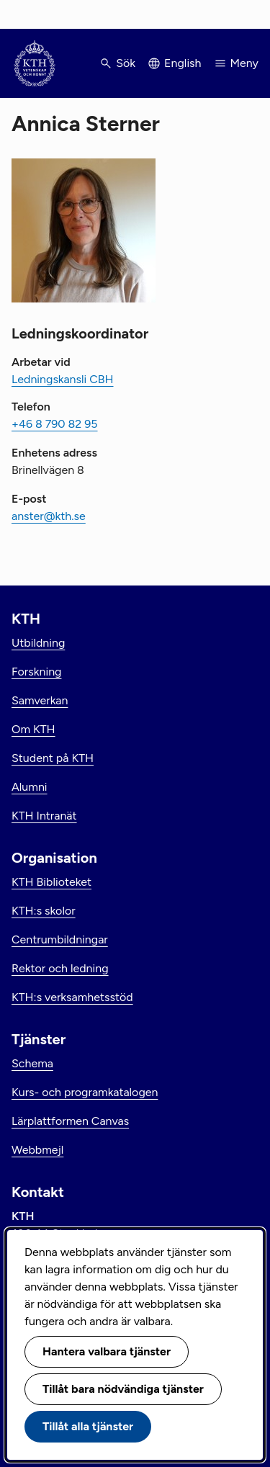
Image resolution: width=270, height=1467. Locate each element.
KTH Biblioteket (51, 882)
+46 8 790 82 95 (55, 424)
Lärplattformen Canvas (70, 1121)
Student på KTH (53, 758)
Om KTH (33, 729)
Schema (32, 1063)
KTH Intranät (44, 815)
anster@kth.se (49, 516)
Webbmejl (37, 1150)
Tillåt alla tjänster (87, 1426)
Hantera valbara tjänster (106, 1351)
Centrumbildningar (60, 939)
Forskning (36, 671)
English (182, 63)
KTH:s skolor (44, 911)
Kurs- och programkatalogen (85, 1092)
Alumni (30, 787)
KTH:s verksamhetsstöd (72, 997)
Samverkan (40, 700)
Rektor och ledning (60, 968)
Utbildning (38, 643)
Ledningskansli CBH (63, 379)
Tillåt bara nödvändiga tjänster (123, 1389)
